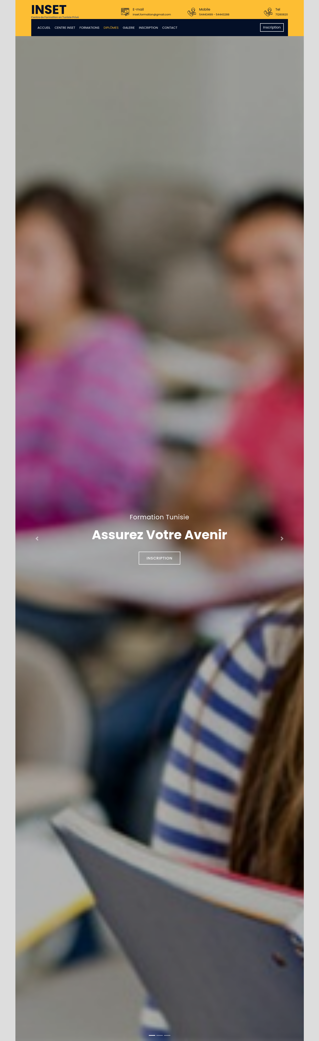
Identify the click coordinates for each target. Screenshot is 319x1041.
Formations (89, 27)
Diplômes (111, 27)
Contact (169, 27)
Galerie (129, 27)
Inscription (148, 27)
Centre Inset (65, 27)
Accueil (44, 27)
